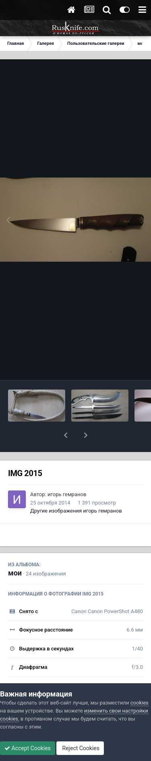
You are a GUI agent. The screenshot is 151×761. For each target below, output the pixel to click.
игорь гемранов (67, 494)
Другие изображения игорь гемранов (76, 511)
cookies (139, 703)
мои (15, 573)
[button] (65, 435)
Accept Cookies (27, 748)
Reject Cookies (80, 748)
